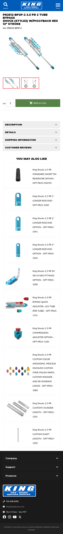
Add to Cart (39, 102)
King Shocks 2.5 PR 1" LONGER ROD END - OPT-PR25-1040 (43, 200)
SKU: (5, 28)
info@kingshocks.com (15, 506)
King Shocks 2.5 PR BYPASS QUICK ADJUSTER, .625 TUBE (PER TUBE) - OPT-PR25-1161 (45, 306)
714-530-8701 (12, 501)
